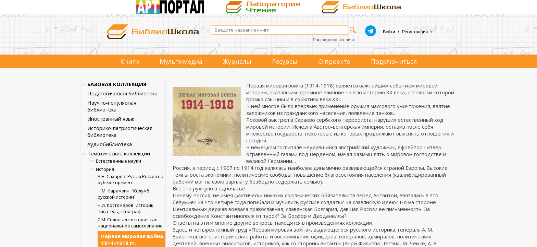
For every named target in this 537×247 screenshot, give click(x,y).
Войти (389, 31)
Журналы (237, 61)
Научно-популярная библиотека (111, 106)
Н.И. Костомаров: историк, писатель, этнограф (126, 208)
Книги (129, 61)
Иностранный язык (110, 118)
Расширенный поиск (333, 39)
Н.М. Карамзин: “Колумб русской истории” (123, 194)
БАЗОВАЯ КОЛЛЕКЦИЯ (117, 84)
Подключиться (394, 61)
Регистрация (415, 31)
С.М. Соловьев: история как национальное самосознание (130, 222)
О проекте (334, 61)
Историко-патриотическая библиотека (119, 131)
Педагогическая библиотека (122, 93)
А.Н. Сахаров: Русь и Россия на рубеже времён (130, 179)
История (105, 169)
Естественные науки (118, 161)
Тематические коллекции (118, 153)
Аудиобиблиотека (109, 144)
